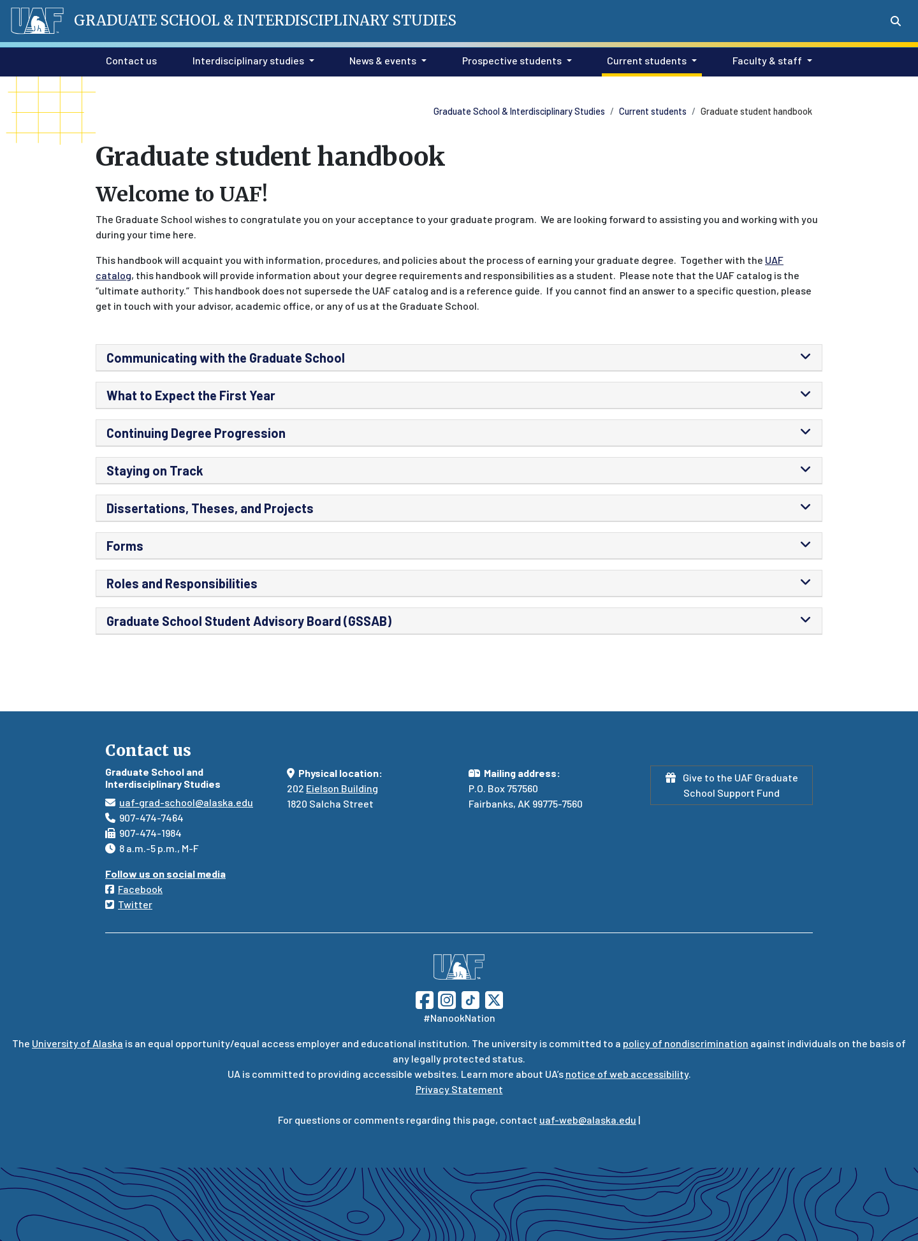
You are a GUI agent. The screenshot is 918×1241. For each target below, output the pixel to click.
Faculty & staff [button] (767, 60)
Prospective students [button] (512, 60)
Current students (653, 111)
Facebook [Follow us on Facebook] (140, 889)
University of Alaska (77, 1043)
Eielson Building (342, 788)
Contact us (129, 59)
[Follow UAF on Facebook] (424, 998)
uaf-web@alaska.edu (587, 1120)
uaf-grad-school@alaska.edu (186, 802)
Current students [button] (647, 60)
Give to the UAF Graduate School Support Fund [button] (732, 785)
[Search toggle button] (895, 21)
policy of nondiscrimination (685, 1043)
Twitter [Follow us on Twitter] (135, 904)
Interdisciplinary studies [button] (248, 60)
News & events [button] (382, 60)
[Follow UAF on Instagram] (445, 998)
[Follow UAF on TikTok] (470, 998)
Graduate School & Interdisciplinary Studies (519, 111)
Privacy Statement (459, 1089)
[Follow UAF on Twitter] (494, 998)
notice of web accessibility (626, 1074)
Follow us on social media (165, 873)
